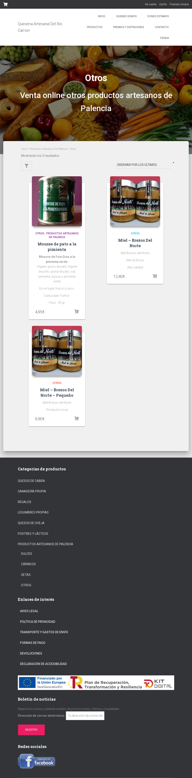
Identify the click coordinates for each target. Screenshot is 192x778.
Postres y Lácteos (33, 533)
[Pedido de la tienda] (144, 165)
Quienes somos (126, 16)
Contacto (162, 27)
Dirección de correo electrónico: (41, 715)
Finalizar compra (179, 4)
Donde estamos (158, 16)
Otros (39, 233)
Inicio (101, 16)
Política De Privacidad (37, 621)
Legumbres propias (33, 512)
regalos (24, 502)
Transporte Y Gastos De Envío (44, 632)
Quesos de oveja (31, 523)
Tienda (164, 38)
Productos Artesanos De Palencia (48, 148)
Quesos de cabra (31, 481)
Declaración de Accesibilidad (43, 664)
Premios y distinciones (128, 27)
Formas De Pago (32, 643)
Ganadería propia (32, 491)
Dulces (26, 553)
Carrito (163, 4)
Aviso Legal (29, 611)
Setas (26, 574)
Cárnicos (28, 564)
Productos (94, 27)
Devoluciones (31, 653)
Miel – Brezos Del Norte (135, 243)
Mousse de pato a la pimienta (57, 246)
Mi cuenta (150, 4)
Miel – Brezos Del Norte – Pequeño (57, 392)
